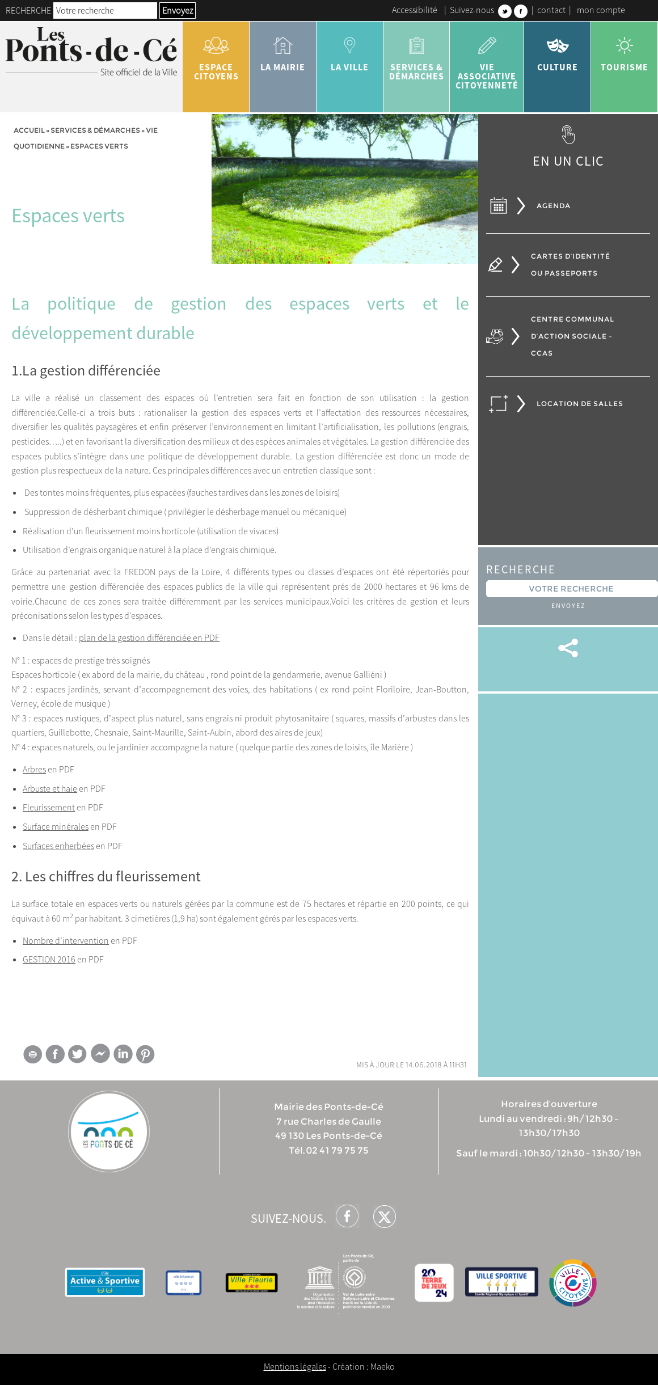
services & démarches (417, 54)
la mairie (283, 50)
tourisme (624, 50)
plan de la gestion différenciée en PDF (149, 637)
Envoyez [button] (177, 10)
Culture (557, 50)
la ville (350, 50)
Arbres (34, 769)
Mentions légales (295, 1366)
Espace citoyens (216, 54)
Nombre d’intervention (66, 940)
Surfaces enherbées (58, 845)
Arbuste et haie (50, 788)
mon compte (601, 9)
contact (551, 9)
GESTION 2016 (49, 959)
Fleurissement (49, 807)
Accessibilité (414, 9)
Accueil (29, 130)
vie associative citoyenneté (486, 59)
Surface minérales (55, 826)
